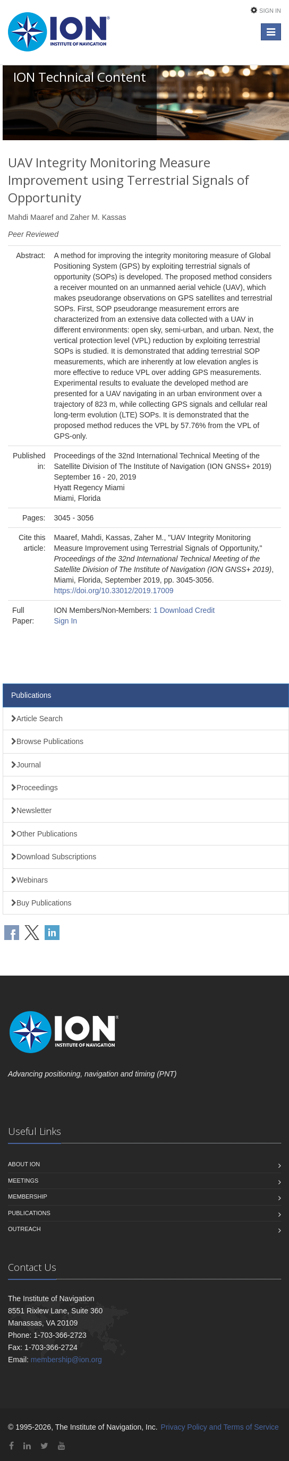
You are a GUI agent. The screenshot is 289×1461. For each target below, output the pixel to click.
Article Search (37, 718)
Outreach (24, 1229)
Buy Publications (41, 903)
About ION (24, 1164)
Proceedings (34, 787)
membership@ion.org (66, 1359)
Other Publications (44, 834)
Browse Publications (47, 741)
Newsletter (31, 810)
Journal (26, 765)
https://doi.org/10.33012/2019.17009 (114, 590)
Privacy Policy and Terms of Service (220, 1427)
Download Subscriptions (53, 856)
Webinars (29, 880)
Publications (31, 695)
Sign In (270, 10)
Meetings (23, 1180)
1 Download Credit (184, 610)
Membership (27, 1196)
